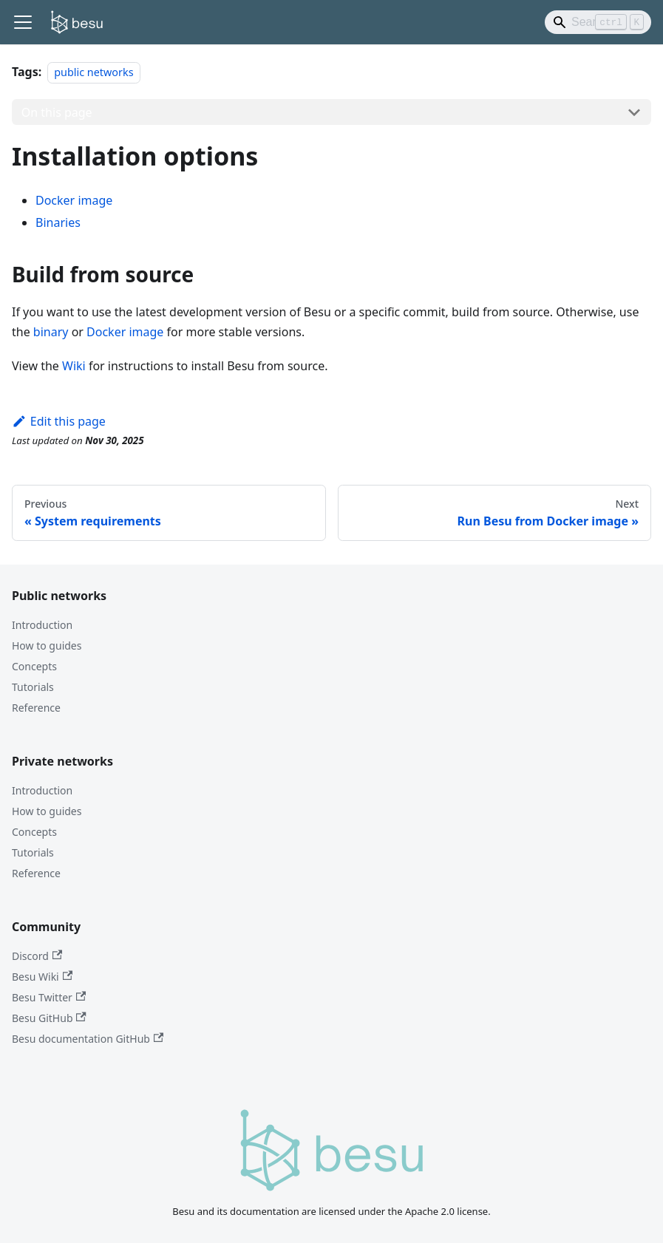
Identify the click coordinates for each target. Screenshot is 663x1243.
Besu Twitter (49, 997)
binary (51, 332)
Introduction (42, 625)
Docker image (73, 200)
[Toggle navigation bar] (23, 22)
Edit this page (59, 421)
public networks (93, 72)
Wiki (74, 366)
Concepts (34, 666)
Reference (36, 708)
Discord (37, 956)
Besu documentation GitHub (87, 1039)
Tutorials (33, 687)
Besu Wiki (42, 977)
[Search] (598, 22)
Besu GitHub (49, 1018)
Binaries (58, 222)
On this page (56, 112)
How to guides (46, 645)
